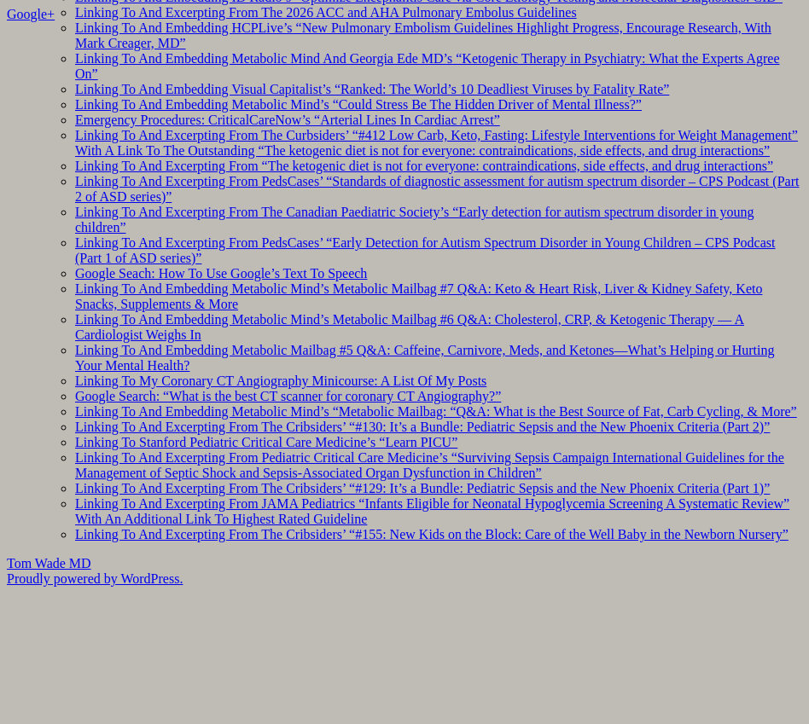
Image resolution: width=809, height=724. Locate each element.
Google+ (31, 14)
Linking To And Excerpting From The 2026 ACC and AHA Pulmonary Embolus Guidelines (326, 12)
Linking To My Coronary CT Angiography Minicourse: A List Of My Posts (280, 381)
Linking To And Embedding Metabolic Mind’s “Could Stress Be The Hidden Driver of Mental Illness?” (358, 104)
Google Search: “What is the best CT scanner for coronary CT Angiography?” (288, 396)
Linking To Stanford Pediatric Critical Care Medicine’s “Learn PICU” (266, 442)
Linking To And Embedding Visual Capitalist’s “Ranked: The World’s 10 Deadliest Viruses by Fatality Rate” (372, 89)
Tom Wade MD (49, 563)
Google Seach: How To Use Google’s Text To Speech (221, 273)
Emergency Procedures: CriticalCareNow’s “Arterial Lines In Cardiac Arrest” (287, 120)
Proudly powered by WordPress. (95, 578)
